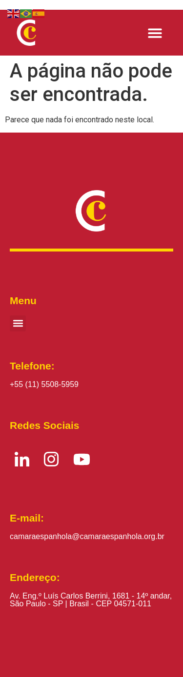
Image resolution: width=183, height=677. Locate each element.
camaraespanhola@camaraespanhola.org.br (87, 536)
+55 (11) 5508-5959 (44, 384)
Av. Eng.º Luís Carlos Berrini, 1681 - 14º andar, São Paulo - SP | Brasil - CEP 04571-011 (91, 600)
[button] (155, 32)
